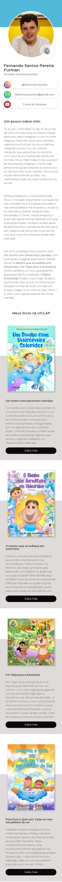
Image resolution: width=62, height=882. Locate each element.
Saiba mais (31, 450)
